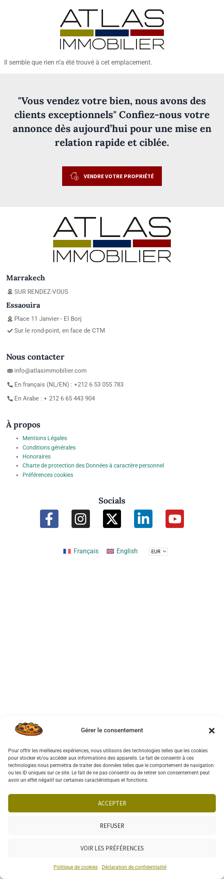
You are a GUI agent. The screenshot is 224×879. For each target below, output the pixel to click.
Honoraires (36, 456)
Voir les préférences (112, 848)
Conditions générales (49, 447)
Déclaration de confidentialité (134, 867)
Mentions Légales (44, 438)
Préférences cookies (47, 475)
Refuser (112, 826)
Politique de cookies (76, 867)
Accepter (112, 803)
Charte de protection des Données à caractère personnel (93, 465)
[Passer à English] (122, 551)
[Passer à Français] (80, 551)
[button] (212, 731)
